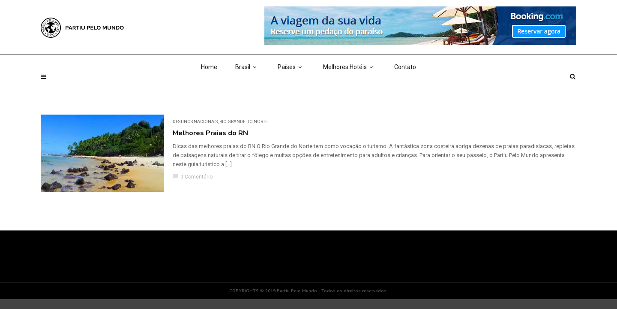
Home (209, 85)
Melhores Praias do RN (210, 133)
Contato (405, 85)
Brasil (247, 85)
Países (291, 85)
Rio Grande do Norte (243, 121)
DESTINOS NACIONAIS (195, 121)
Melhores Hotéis (349, 85)
